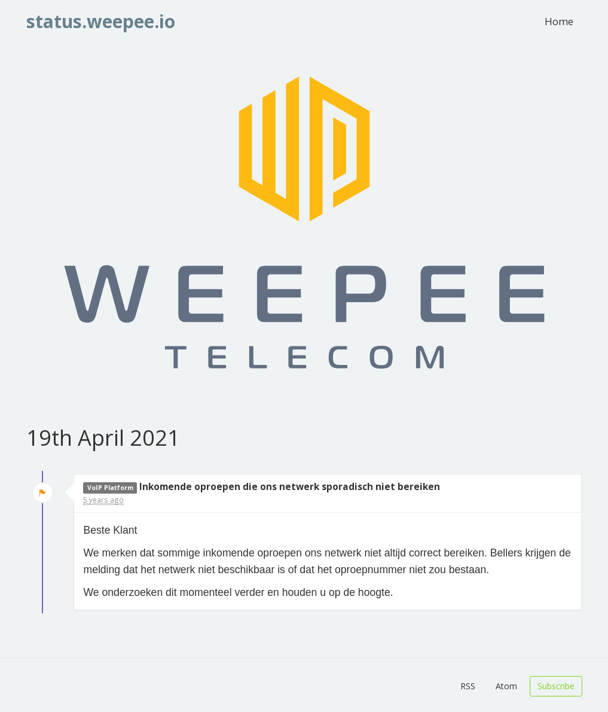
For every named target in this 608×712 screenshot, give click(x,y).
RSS (467, 686)
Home (559, 21)
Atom (506, 686)
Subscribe (556, 686)
